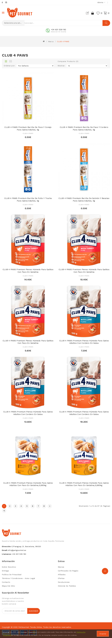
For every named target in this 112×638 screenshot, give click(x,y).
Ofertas (61, 578)
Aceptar (102, 634)
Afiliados (62, 575)
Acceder (91, 13)
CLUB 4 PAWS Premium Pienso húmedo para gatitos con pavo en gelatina (28, 270)
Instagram (6, 3)
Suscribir (33, 611)
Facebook (2, 3)
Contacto (6, 582)
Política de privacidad (11, 575)
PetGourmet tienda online (30, 627)
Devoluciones (64, 582)
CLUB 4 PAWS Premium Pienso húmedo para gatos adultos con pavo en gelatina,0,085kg (28, 484)
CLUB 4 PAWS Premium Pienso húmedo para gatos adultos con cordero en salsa (84, 342)
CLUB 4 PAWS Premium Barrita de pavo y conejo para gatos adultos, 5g (27, 128)
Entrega (5, 571)
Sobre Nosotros (9, 567)
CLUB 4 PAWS (63, 41)
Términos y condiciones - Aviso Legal (18, 578)
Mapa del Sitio (8, 586)
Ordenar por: (9, 66)
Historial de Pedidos (67, 586)
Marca (50, 41)
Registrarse (86, 13)
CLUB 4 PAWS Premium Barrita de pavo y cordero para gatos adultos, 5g (84, 128)
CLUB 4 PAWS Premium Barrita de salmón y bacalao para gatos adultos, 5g (84, 199)
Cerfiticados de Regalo (68, 571)
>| (4, 510)
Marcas (61, 567)
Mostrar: (61, 66)
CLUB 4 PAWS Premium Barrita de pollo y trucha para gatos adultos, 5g (28, 199)
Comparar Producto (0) (68, 61)
